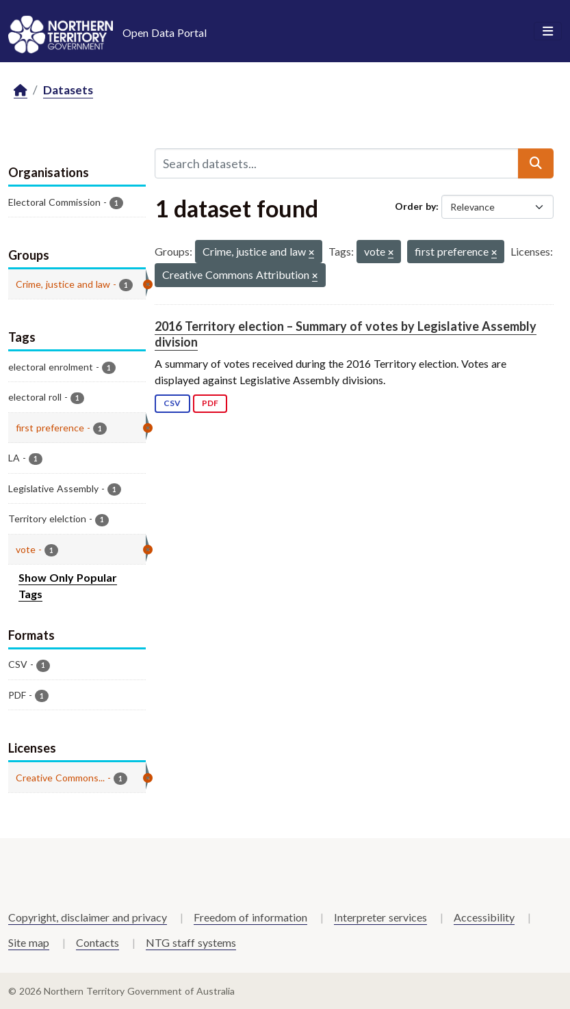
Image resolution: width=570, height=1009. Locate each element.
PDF (210, 403)
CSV (172, 403)
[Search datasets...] (337, 163)
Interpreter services (380, 917)
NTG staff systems (191, 942)
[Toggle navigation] (548, 31)
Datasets (68, 90)
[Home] (20, 90)
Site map (28, 942)
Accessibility (484, 917)
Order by (415, 206)
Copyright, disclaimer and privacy (87, 917)
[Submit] (536, 163)
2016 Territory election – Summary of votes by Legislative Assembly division (345, 334)
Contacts (97, 942)
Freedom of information (250, 917)
